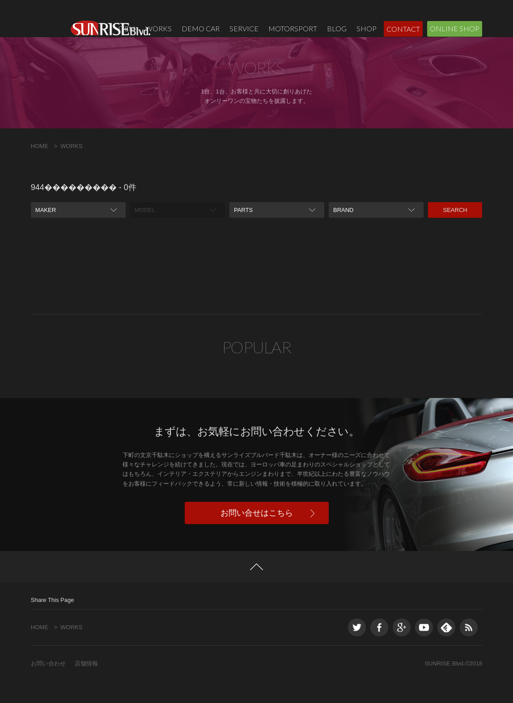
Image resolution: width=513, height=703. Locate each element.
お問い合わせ (48, 685)
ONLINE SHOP (454, 28)
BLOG (337, 28)
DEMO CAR (201, 28)
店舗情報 (86, 685)
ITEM (127, 28)
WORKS (158, 28)
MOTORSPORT (292, 28)
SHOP (366, 28)
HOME (39, 167)
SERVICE (244, 28)
